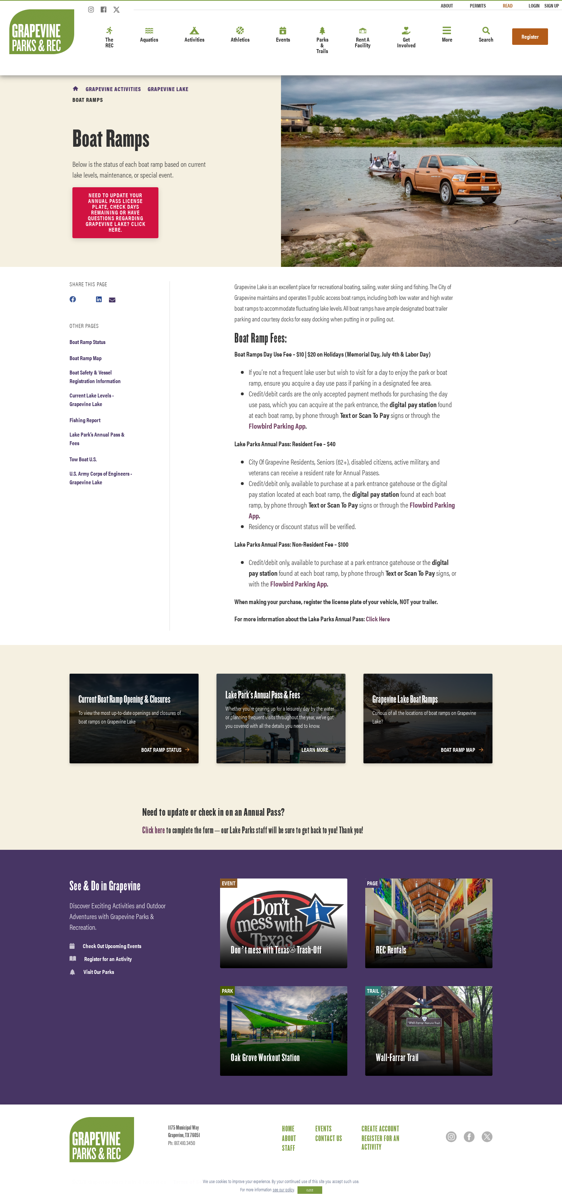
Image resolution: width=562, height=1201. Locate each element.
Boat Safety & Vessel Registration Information (95, 376)
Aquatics (149, 35)
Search (486, 35)
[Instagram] (91, 11)
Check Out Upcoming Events (105, 946)
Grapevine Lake (168, 89)
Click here (153, 830)
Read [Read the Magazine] (508, 5)
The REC (109, 38)
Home (288, 1128)
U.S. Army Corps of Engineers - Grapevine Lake (101, 477)
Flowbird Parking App (277, 425)
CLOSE (309, 1190)
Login (534, 5)
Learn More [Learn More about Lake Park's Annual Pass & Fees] (314, 749)
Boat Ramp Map (85, 358)
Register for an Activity (101, 959)
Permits (478, 5)
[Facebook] (103, 11)
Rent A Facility (363, 38)
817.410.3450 (184, 1143)
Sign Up (551, 5)
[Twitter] (116, 11)
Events (283, 35)
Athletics (240, 35)
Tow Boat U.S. (83, 459)
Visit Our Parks (92, 972)
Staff (288, 1148)
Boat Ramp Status (87, 342)
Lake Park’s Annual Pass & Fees (97, 438)
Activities (194, 35)
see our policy (283, 1189)
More (447, 35)
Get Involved (406, 38)
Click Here (378, 618)
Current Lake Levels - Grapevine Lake (92, 399)
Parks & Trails (322, 41)
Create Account (380, 1128)
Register (530, 36)
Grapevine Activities (113, 89)
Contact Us (328, 1138)
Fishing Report (85, 420)
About (447, 5)
